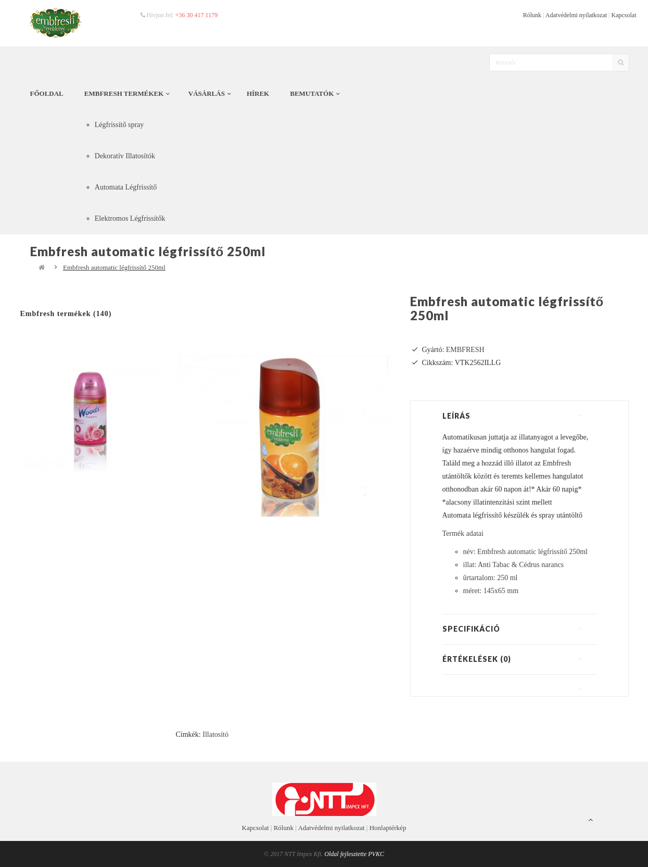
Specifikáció (471, 628)
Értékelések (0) (476, 659)
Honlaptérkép (388, 828)
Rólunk (532, 15)
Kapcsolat (624, 15)
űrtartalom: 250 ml (490, 578)
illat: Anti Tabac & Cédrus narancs (513, 565)
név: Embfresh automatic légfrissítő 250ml (525, 552)
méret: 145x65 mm (491, 591)
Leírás (456, 415)
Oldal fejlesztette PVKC (354, 854)
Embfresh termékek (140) (66, 314)
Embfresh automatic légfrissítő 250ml (114, 267)
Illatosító (215, 734)
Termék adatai (463, 533)
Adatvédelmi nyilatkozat (576, 15)
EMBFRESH (465, 350)
